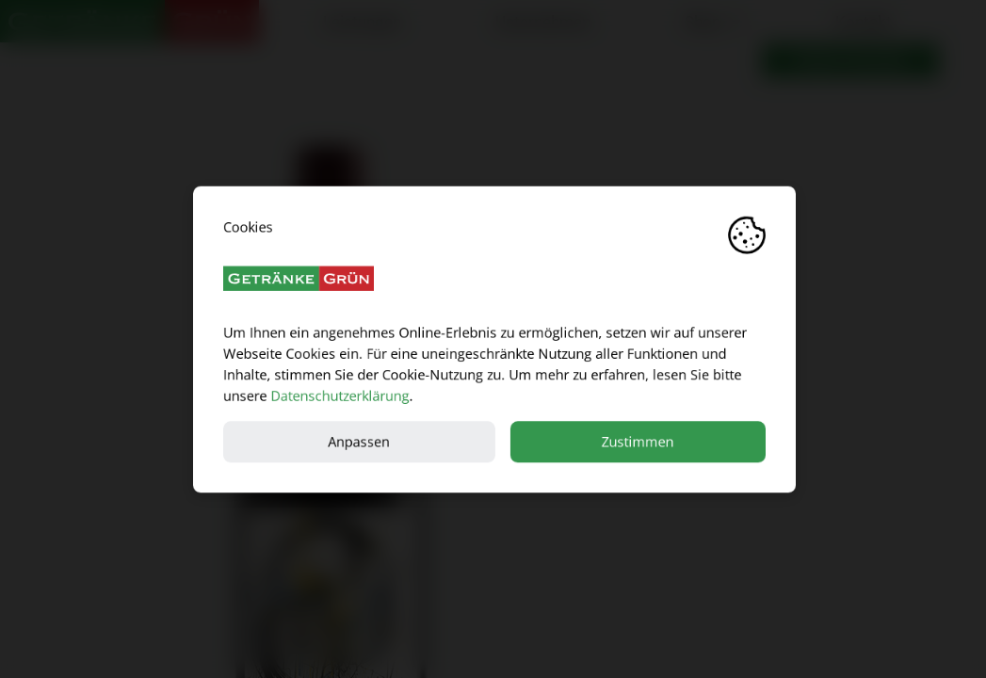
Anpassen (358, 441)
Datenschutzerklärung (338, 395)
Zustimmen (636, 441)
